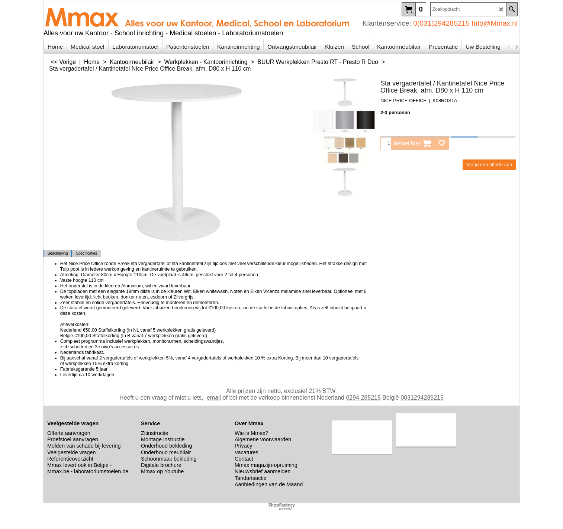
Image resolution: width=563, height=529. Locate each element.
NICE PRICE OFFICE (403, 100)
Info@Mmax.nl (495, 23)
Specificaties (86, 253)
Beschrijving (58, 253)
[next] (516, 46)
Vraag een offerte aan (489, 164)
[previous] (508, 46)
